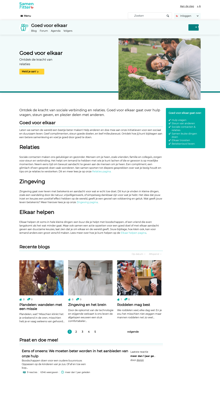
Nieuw (194, 27)
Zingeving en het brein (87, 305)
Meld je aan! (29, 71)
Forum (44, 30)
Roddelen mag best (133, 305)
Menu (27, 15)
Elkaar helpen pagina (133, 232)
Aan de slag (187, 6)
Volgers (67, 30)
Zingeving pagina (87, 202)
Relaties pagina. (101, 171)
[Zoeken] (150, 15)
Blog (34, 30)
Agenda (55, 30)
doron (140, 360)
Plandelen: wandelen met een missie (40, 307)
